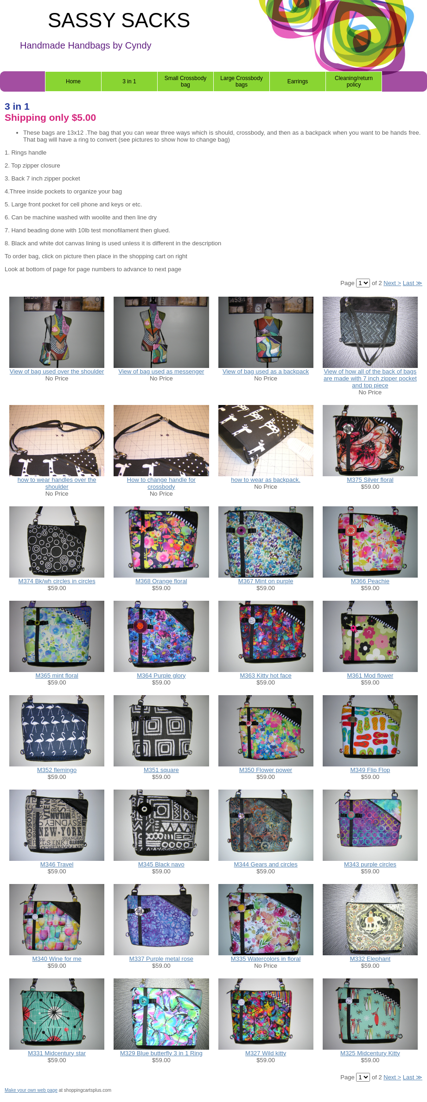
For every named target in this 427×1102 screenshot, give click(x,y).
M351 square (161, 769)
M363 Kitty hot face (265, 675)
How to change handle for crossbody (161, 483)
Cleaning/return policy (354, 81)
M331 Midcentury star (57, 1053)
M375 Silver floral (370, 479)
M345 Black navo (161, 864)
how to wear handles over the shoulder (57, 483)
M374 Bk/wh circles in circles (57, 581)
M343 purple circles (370, 864)
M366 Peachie (370, 581)
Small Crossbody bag (186, 81)
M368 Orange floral (161, 581)
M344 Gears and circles (265, 864)
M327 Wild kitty (265, 1053)
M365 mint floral (56, 675)
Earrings (297, 81)
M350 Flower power (265, 769)
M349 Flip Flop (370, 769)
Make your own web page (31, 1090)
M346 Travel (57, 864)
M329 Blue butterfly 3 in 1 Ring (161, 1053)
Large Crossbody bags (241, 81)
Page (348, 283)
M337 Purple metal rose (161, 958)
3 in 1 (129, 81)
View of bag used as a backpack (266, 371)
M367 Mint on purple (265, 581)
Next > (392, 283)
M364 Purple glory (161, 675)
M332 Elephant (370, 958)
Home (73, 81)
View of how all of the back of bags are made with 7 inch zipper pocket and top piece (370, 378)
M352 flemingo (56, 769)
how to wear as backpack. (265, 479)
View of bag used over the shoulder (57, 371)
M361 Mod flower (370, 675)
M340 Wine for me (57, 958)
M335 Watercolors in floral (266, 958)
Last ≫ (412, 283)
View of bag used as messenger (161, 371)
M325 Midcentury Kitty (370, 1053)
